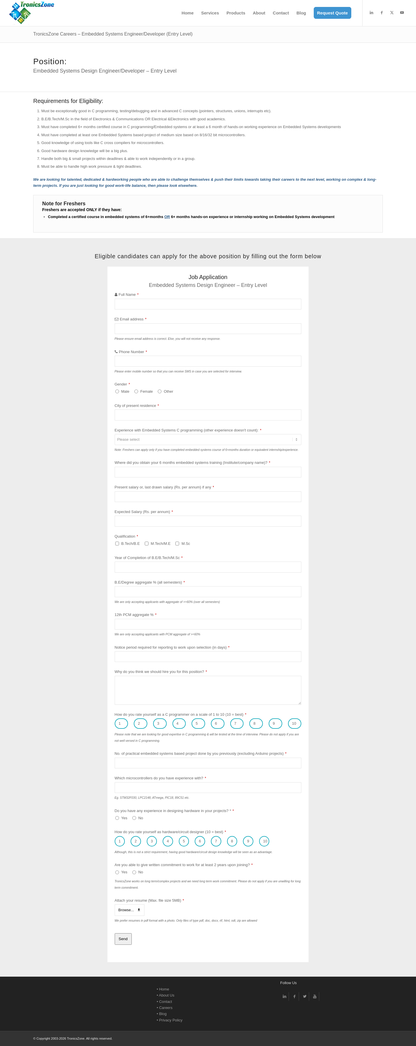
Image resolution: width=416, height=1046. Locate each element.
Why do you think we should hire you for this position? (161, 671)
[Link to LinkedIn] (371, 12)
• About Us (165, 995)
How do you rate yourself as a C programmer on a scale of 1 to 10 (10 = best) (180, 714)
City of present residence (137, 405)
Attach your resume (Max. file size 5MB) (149, 900)
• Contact (164, 1001)
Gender (122, 384)
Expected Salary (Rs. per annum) (144, 512)
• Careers (164, 1008)
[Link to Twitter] (304, 996)
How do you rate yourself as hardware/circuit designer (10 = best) (170, 832)
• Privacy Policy (170, 1020)
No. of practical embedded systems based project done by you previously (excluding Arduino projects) (201, 753)
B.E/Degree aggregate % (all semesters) (150, 582)
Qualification (126, 536)
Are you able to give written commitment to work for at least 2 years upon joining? (184, 865)
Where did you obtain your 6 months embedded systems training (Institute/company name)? (192, 462)
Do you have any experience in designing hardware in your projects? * (174, 811)
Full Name (129, 294)
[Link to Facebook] (381, 12)
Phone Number (133, 352)
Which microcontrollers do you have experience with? (160, 778)
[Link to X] (391, 12)
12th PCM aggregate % (136, 615)
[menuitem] (188, 13)
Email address (133, 319)
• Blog (162, 1014)
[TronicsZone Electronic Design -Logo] (31, 13)
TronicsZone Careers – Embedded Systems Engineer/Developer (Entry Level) (113, 34)
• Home (163, 989)
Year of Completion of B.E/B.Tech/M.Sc (149, 558)
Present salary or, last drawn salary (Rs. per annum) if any (164, 487)
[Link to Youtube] (402, 12)
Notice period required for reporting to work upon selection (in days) (172, 647)
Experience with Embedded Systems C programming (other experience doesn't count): (188, 430)
